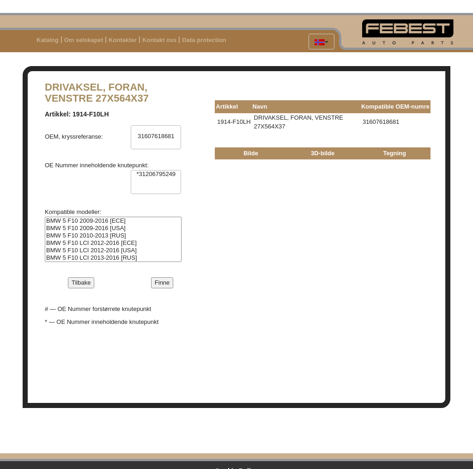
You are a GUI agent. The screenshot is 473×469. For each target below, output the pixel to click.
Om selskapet (83, 40)
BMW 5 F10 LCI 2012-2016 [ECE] (113, 243)
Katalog (47, 40)
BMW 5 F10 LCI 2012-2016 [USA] (113, 250)
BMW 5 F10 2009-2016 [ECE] (113, 221)
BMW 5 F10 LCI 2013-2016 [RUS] (113, 258)
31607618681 (156, 136)
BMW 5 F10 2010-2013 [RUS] (113, 235)
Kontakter (123, 40)
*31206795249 (156, 174)
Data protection (204, 40)
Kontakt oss (159, 40)
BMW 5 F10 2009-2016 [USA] (113, 228)
